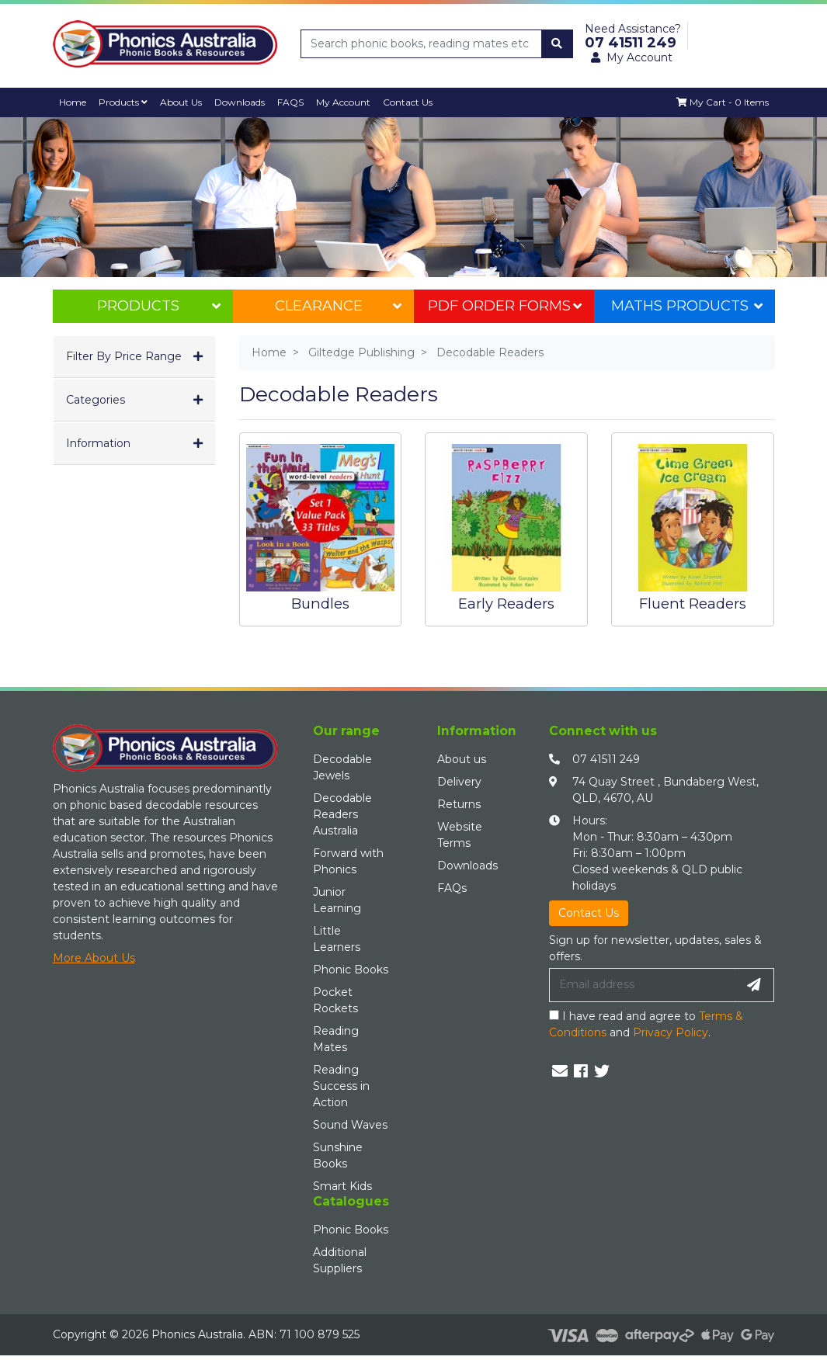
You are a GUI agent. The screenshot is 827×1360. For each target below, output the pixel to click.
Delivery (459, 782)
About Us (184, 102)
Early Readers (506, 603)
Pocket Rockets (335, 1000)
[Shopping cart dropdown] (722, 102)
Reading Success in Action (341, 1086)
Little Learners (336, 939)
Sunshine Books (338, 1155)
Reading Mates (336, 1039)
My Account (349, 102)
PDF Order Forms (505, 305)
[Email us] (560, 1071)
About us (461, 759)
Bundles (320, 603)
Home (73, 102)
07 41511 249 (606, 759)
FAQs (452, 888)
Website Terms (459, 835)
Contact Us (415, 102)
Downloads (244, 102)
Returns (459, 804)
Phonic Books (350, 970)
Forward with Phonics (348, 861)
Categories (95, 400)
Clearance (338, 305)
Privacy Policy (670, 1032)
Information (98, 443)
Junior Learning (337, 900)
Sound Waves (350, 1125)
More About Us (94, 958)
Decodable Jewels (342, 767)
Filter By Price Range (124, 356)
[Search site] (556, 43)
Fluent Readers (692, 603)
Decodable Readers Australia (342, 814)
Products (125, 102)
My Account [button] (631, 57)
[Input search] (421, 43)
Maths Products (686, 305)
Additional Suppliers (340, 1260)
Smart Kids (342, 1186)
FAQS (296, 102)
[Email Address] (642, 985)
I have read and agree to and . (646, 1024)
